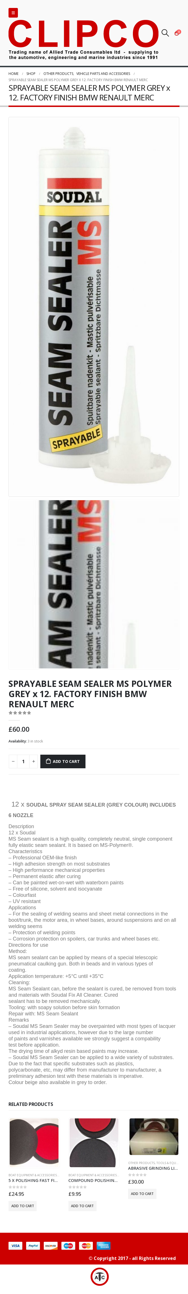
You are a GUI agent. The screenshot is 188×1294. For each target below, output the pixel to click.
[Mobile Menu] (13, 13)
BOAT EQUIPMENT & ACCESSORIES (33, 1175)
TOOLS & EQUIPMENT (171, 1163)
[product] (34, 1142)
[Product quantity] (23, 761)
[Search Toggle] (165, 33)
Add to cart (66, 761)
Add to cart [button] (22, 1205)
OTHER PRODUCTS (141, 1163)
